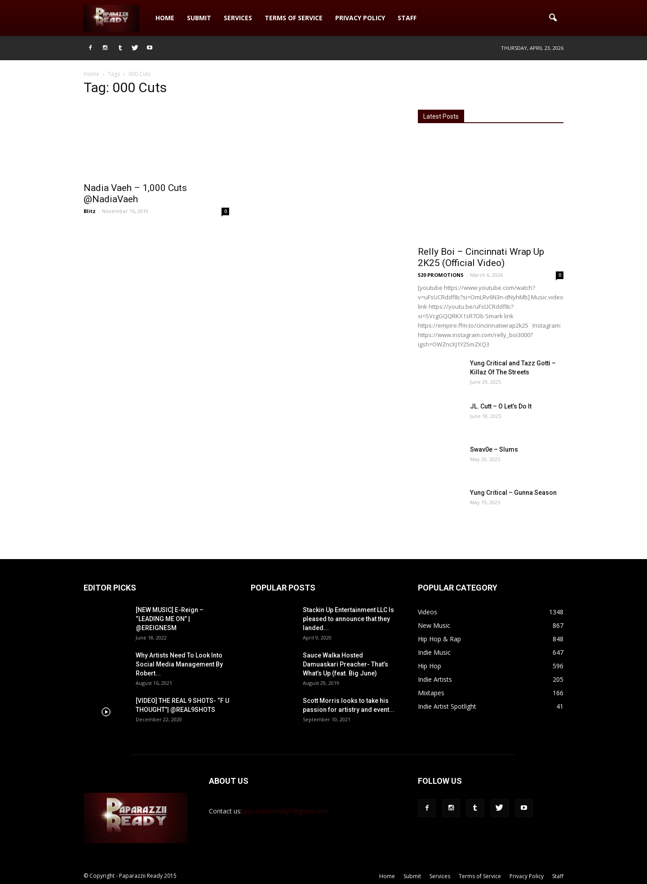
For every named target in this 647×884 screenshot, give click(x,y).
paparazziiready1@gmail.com (286, 811)
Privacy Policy (360, 17)
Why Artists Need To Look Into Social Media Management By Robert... (179, 664)
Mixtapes (431, 693)
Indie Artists (435, 679)
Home (164, 17)
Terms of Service (294, 17)
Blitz (90, 211)
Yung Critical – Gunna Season (513, 492)
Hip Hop (429, 666)
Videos (427, 612)
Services (238, 17)
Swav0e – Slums (494, 449)
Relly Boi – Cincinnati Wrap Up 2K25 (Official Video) (481, 257)
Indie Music (434, 652)
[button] (552, 18)
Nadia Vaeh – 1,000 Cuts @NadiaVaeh (135, 193)
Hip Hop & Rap (439, 639)
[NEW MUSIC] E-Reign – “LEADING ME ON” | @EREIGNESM (170, 618)
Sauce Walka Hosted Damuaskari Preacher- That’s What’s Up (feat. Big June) (345, 664)
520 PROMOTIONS (441, 274)
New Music (434, 625)
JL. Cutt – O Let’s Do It (501, 406)
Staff (407, 17)
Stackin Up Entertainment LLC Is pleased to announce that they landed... (348, 618)
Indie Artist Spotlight (447, 706)
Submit (199, 17)
